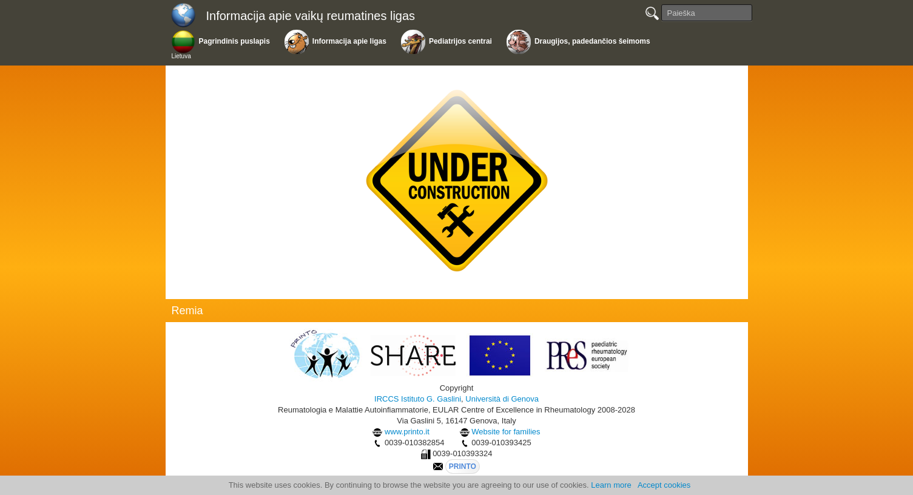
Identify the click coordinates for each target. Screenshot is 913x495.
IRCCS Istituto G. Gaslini (417, 398)
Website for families (505, 431)
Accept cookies (664, 485)
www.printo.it (407, 431)
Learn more (611, 485)
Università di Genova (502, 398)
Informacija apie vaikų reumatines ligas (311, 15)
